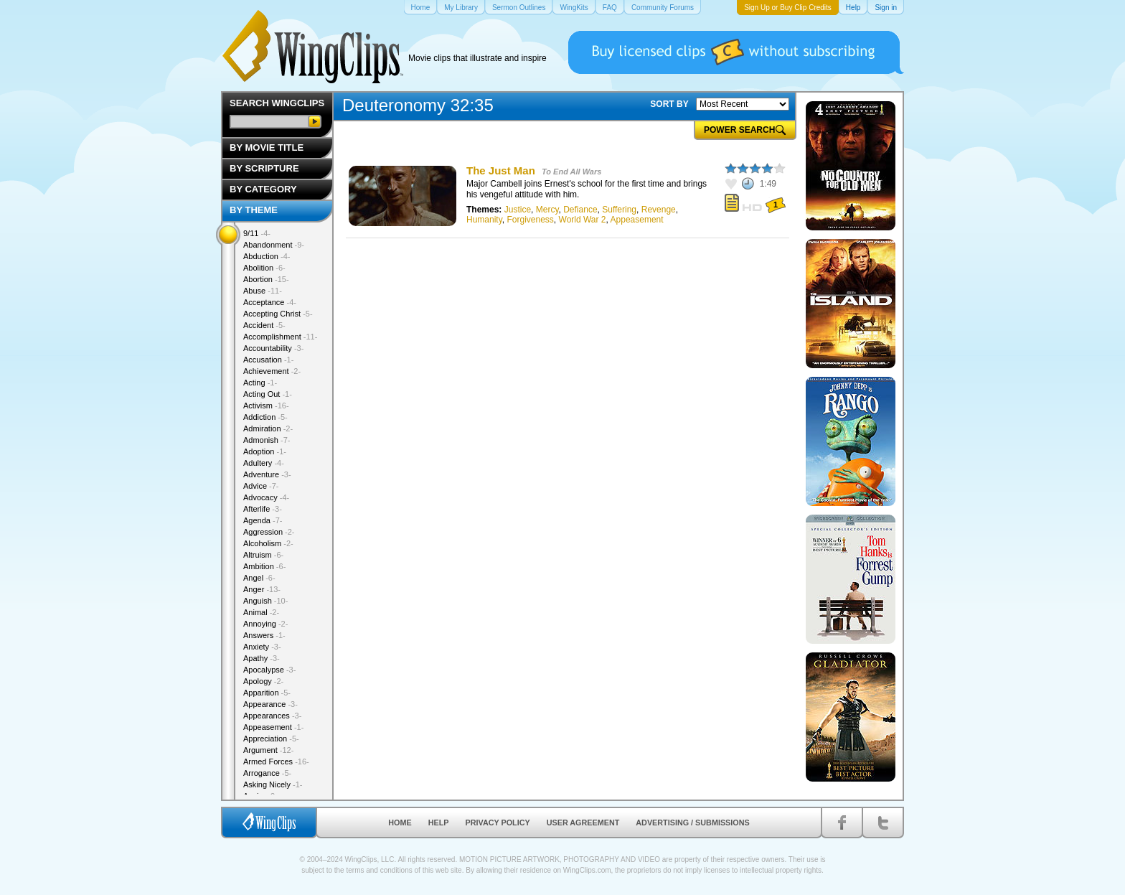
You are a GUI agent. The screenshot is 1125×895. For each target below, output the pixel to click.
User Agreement (583, 822)
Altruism (263, 554)
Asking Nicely (273, 784)
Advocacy (266, 497)
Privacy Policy (498, 822)
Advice (261, 486)
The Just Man (500, 170)
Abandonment (273, 244)
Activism (266, 405)
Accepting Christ (278, 313)
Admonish (266, 440)
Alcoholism (268, 543)
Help (438, 822)
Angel (259, 577)
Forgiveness (530, 220)
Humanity (484, 220)
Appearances (272, 715)
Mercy (547, 210)
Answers (264, 635)
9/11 (256, 233)
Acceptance (269, 302)
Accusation (268, 359)
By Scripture (264, 168)
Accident (264, 325)
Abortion (266, 279)
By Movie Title (266, 147)
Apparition (267, 692)
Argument (268, 750)
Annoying (265, 623)
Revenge (658, 210)
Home (399, 822)
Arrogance (267, 773)
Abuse (262, 290)
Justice (517, 210)
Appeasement (637, 220)
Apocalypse (269, 669)
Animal (261, 612)
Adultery (263, 463)
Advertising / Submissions (692, 822)
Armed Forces (276, 761)
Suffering (619, 210)
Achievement (272, 371)
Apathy (261, 658)
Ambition (264, 566)
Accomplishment (280, 336)
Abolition (264, 267)
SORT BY (669, 104)
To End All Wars (571, 171)
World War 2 (582, 220)
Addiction (265, 417)
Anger (262, 589)
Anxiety (262, 646)
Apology (263, 681)
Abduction (266, 256)
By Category (263, 189)
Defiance (580, 210)
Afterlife (262, 509)
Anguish (265, 600)
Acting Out (267, 394)
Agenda (262, 520)
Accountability (273, 348)
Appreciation (271, 738)
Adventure (267, 474)
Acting (260, 382)
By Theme (254, 210)
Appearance (270, 704)
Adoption (264, 451)
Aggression (269, 532)
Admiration (268, 428)
